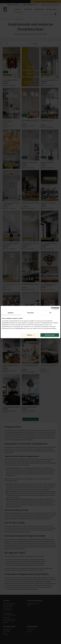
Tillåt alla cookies (50, 335)
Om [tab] (50, 312)
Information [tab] (30, 312)
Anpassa (30, 335)
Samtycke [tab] (10, 312)
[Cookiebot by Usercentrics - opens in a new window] (52, 308)
